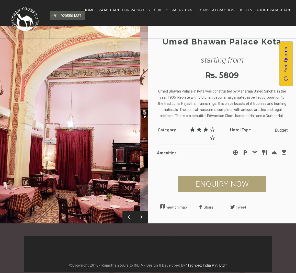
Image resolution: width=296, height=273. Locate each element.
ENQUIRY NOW (222, 183)
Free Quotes (285, 64)
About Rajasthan (273, 10)
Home (89, 10)
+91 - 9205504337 (66, 16)
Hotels (245, 10)
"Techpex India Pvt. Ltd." (206, 265)
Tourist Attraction (215, 10)
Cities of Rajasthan (173, 10)
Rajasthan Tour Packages (124, 10)
